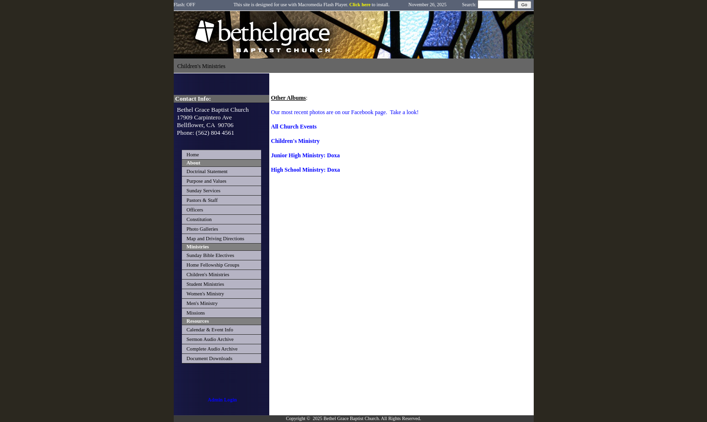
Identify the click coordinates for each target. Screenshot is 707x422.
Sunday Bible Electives (210, 255)
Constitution (199, 219)
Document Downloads (210, 358)
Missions (196, 313)
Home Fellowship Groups (213, 265)
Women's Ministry (205, 293)
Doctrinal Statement (207, 171)
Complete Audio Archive (212, 349)
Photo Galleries (202, 229)
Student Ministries (205, 284)
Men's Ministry (202, 303)
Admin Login (222, 399)
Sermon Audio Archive (210, 339)
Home (193, 154)
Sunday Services (204, 190)
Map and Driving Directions (215, 238)
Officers (195, 209)
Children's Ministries (208, 274)
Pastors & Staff (202, 200)
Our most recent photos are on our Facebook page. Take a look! (345, 112)
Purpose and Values (207, 181)
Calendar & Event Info (210, 329)
